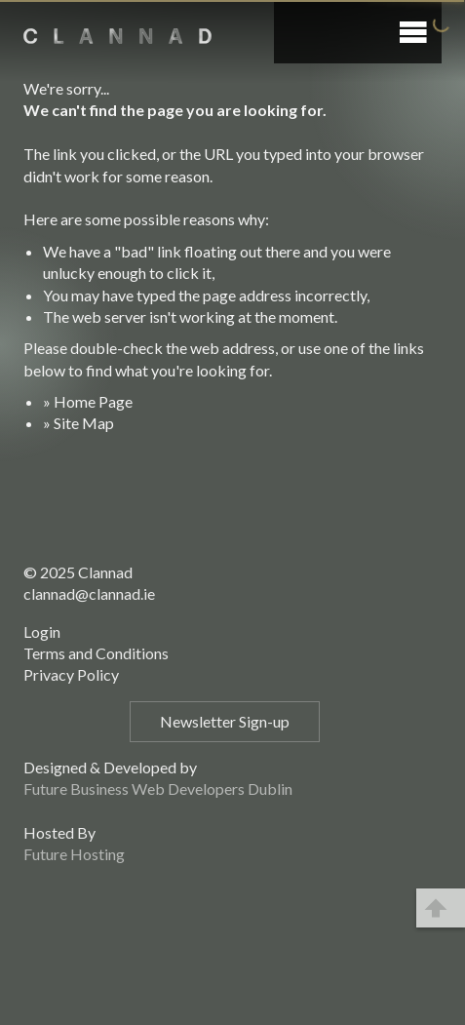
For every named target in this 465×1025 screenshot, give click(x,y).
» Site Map (78, 423)
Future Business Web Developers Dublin (157, 788)
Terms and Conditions (96, 653)
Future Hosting (74, 854)
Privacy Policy (71, 674)
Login (41, 631)
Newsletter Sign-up (225, 721)
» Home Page (88, 401)
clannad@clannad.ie (89, 593)
